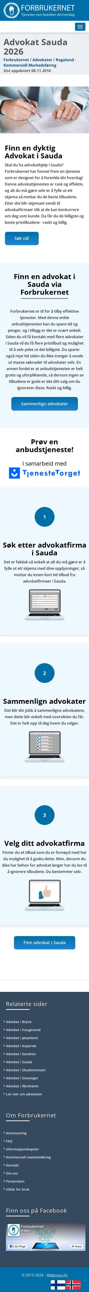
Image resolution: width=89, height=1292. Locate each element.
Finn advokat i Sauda (44, 942)
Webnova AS (57, 1275)
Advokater (42, 59)
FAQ (9, 1141)
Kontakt (12, 1165)
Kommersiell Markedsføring (30, 65)
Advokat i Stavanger (22, 1078)
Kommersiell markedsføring (28, 1157)
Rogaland (65, 59)
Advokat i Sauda (19, 1062)
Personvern (15, 1181)
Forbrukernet (16, 59)
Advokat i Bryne (19, 1022)
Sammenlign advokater (44, 403)
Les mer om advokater (24, 1094)
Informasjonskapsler (22, 1149)
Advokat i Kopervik (21, 1046)
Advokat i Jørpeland (22, 1038)
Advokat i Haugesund (23, 1030)
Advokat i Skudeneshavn (26, 1070)
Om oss (12, 1173)
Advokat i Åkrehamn (22, 1086)
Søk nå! (21, 238)
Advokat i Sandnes (21, 1054)
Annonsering (16, 1133)
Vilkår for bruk (17, 1189)
